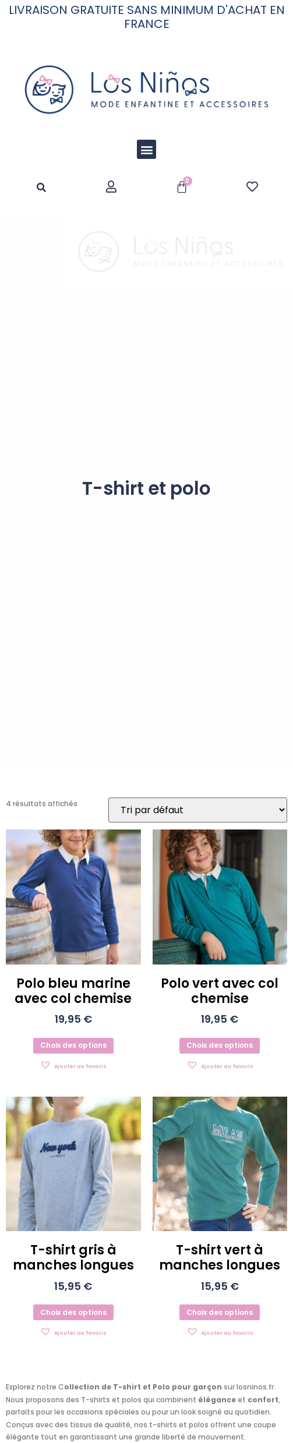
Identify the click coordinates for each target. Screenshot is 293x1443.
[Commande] (197, 809)
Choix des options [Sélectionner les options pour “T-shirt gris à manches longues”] (73, 1312)
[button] (146, 149)
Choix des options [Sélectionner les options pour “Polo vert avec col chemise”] (219, 1045)
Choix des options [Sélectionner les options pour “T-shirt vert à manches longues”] (219, 1312)
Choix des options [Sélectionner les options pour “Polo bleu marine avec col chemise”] (73, 1045)
